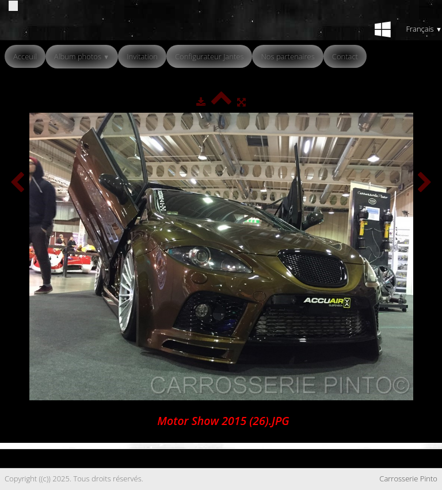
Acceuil (25, 56)
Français (424, 29)
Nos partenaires (287, 56)
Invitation (142, 56)
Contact (345, 56)
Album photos (81, 56)
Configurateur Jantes (209, 56)
